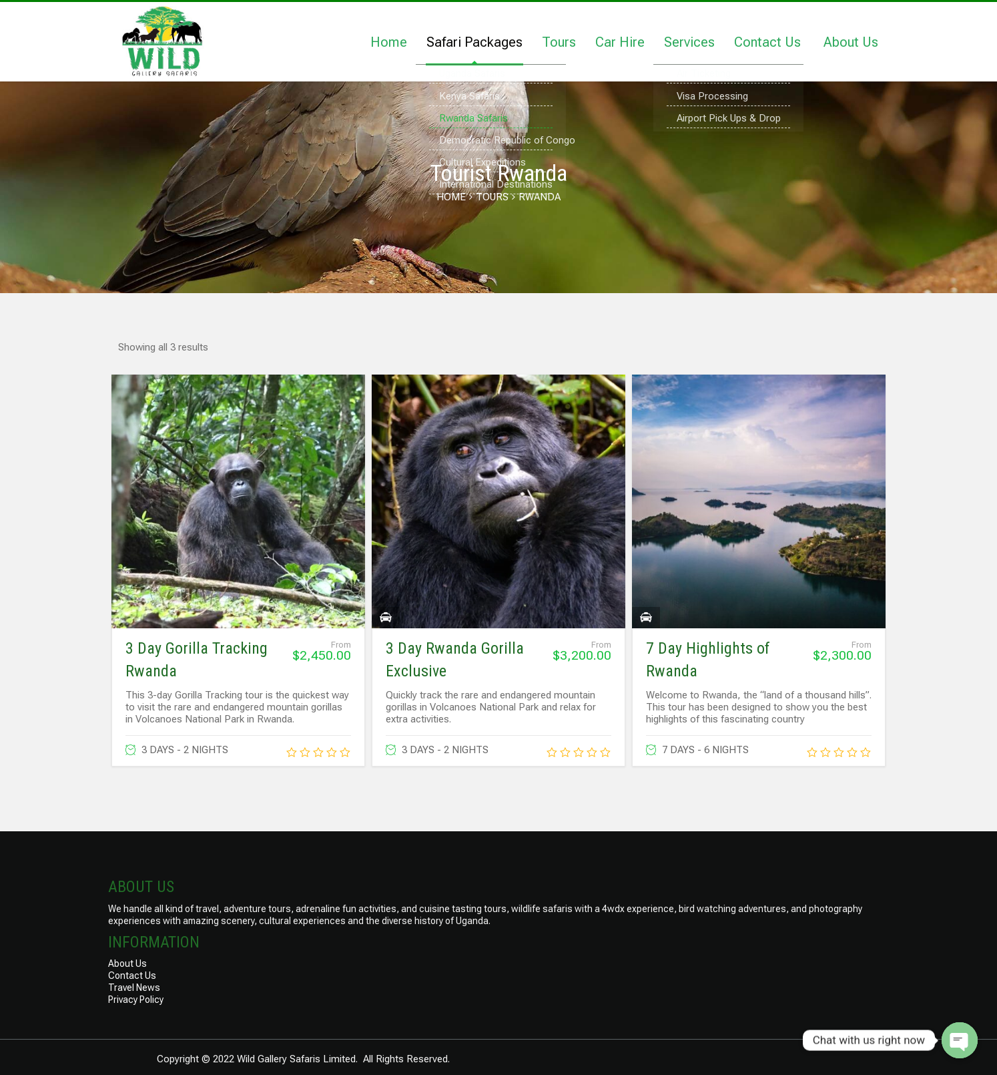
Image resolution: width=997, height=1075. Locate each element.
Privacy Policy (135, 999)
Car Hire (620, 42)
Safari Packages (474, 42)
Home (388, 42)
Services (689, 42)
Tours (559, 42)
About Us (850, 42)
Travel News (134, 987)
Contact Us (767, 42)
